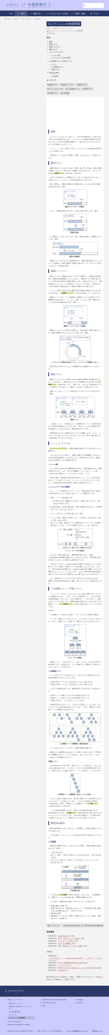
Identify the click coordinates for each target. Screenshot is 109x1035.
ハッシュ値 (56, 55)
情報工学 (35, 13)
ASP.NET (79, 1003)
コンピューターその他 (57, 13)
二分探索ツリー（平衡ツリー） (60, 61)
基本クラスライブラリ (14, 1000)
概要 (50, 42)
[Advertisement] (75, 113)
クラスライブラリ (14, 991)
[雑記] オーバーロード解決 (73, 946)
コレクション (85, 155)
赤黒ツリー (53, 93)
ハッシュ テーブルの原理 (61, 58)
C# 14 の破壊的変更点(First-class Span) (73, 963)
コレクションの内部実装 (63, 23)
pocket (38, 19)
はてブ (29, 19)
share (15, 19)
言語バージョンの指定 (71, 938)
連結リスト (53, 49)
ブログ (94, 13)
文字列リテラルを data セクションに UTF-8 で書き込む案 (79, 968)
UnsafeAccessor (64, 936)
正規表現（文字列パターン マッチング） (21, 1008)
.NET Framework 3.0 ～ (14, 1022)
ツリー (54, 64)
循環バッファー (55, 47)
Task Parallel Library (47, 1003)
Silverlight (79, 1000)
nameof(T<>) (63, 970)
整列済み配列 (54, 73)
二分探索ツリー (57, 67)
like (22, 19)
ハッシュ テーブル (56, 52)
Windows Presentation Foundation (18, 1025)
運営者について (97, 1031)
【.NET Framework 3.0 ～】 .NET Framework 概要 (83, 925)
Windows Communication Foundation (53, 1000)
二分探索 (55, 76)
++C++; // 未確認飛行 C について (77, 1031)
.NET (21, 13)
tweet (7, 19)
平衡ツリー (56, 69)
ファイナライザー (64, 965)
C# (11, 14)
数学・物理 (79, 13)
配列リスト (53, 44)
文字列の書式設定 (15, 1012)
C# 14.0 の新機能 (64, 943)
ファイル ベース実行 (65, 941)
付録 (42, 1006)
